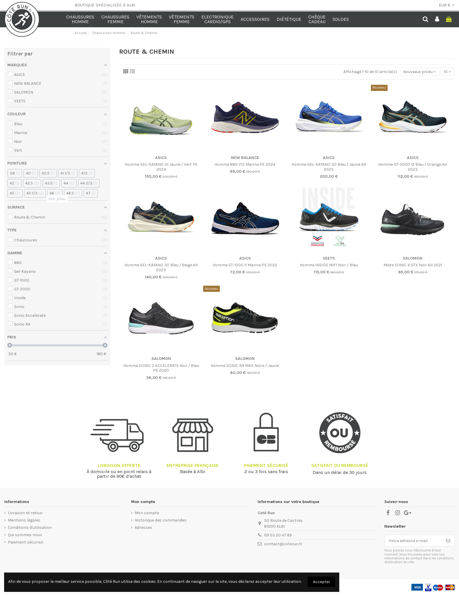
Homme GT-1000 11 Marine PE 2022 (245, 265)
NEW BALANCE (245, 157)
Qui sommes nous (25, 535)
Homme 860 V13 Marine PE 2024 (245, 164)
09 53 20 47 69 (278, 535)
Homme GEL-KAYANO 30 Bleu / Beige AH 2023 (161, 268)
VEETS (329, 258)
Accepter (321, 581)
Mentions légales (24, 520)
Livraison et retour (25, 513)
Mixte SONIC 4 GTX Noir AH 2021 (412, 265)
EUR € (447, 5)
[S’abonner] (448, 540)
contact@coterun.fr (283, 544)
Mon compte (147, 513)
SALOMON (412, 258)
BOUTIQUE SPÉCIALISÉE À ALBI (105, 5)
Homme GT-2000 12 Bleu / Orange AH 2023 (412, 167)
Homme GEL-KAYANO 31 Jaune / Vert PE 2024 (161, 167)
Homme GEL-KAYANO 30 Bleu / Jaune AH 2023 (329, 167)
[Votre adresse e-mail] (413, 540)
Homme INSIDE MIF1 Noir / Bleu (329, 265)
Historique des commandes (160, 520)
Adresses (143, 527)
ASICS (161, 157)
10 (447, 72)
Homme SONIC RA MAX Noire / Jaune (245, 365)
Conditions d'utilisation (30, 527)
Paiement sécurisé (25, 542)
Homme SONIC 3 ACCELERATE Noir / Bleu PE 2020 (161, 368)
